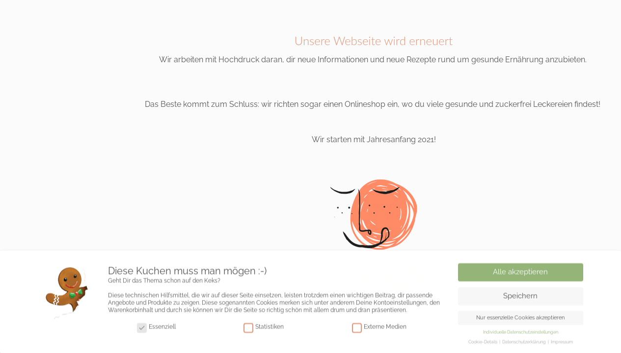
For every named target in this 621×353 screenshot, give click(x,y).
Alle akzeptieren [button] (520, 273)
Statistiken (263, 329)
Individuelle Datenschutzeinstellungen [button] (520, 333)
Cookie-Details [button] (483, 343)
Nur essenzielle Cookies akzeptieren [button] (520, 319)
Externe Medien (379, 329)
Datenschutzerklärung (524, 343)
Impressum (562, 343)
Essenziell (156, 329)
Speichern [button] (520, 297)
